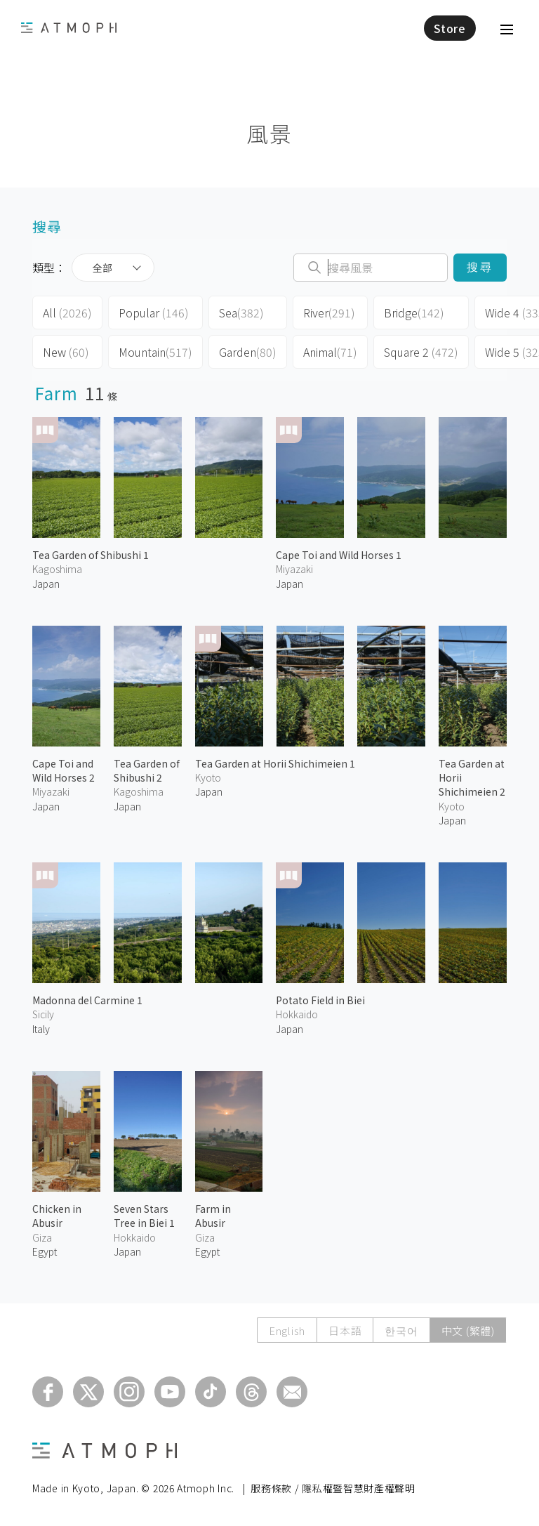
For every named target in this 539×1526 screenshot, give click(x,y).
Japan (46, 584)
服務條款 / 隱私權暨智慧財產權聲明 (333, 1488)
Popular (154, 312)
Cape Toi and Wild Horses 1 (338, 555)
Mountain (155, 351)
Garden (248, 351)
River (329, 312)
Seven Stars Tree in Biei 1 (144, 1216)
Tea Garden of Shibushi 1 (90, 555)
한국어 (401, 1330)
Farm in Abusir (213, 1216)
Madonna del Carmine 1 (87, 1000)
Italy (41, 1029)
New (66, 351)
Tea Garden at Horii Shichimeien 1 (275, 763)
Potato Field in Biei (320, 1000)
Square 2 (421, 351)
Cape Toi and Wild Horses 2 (63, 770)
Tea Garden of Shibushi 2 (147, 770)
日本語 (344, 1330)
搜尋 (480, 267)
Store (450, 28)
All (67, 312)
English (287, 1330)
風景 (269, 133)
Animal (330, 351)
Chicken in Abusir (56, 1216)
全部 (102, 268)
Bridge (414, 312)
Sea (241, 312)
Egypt (44, 1251)
